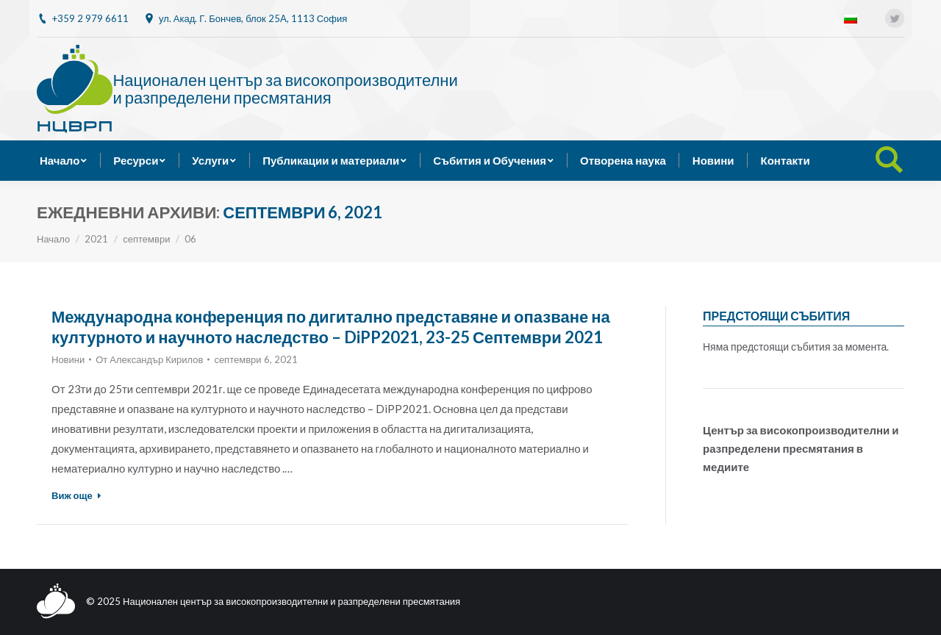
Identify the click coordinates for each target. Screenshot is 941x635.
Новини (68, 359)
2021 (96, 239)
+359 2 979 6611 (90, 18)
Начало (53, 239)
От (149, 359)
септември (146, 239)
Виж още (76, 495)
